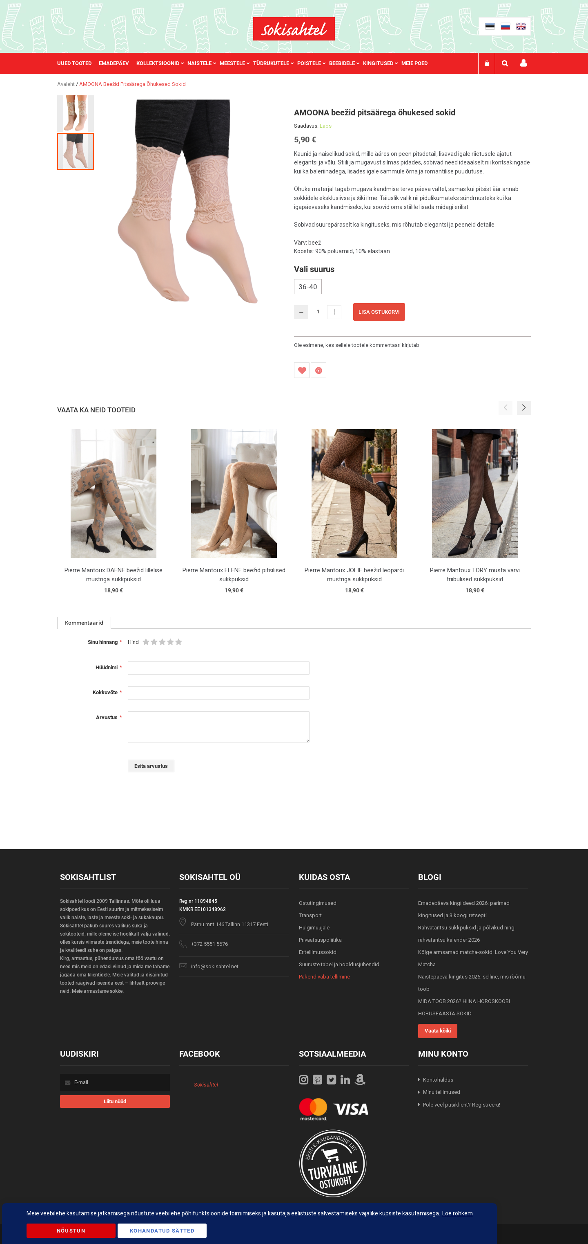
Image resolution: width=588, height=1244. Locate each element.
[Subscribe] (115, 1101)
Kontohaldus (438, 1080)
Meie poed (414, 63)
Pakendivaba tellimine (324, 977)
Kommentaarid (84, 622)
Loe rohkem (457, 1213)
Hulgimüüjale (314, 928)
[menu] (246, 63)
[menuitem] (78, 63)
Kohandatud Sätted (162, 1231)
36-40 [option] (307, 287)
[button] (76, 113)
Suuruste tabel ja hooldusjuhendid (339, 964)
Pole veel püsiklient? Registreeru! (461, 1105)
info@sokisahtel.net (214, 966)
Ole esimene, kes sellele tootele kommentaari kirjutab (356, 345)
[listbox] (412, 287)
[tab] (84, 623)
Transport (310, 915)
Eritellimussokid (317, 952)
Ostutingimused (317, 903)
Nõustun (71, 1231)
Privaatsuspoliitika (320, 940)
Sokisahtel (206, 1085)
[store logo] (294, 28)
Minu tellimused (441, 1092)
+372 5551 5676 (209, 944)
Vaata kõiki (438, 1031)
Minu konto (523, 63)
